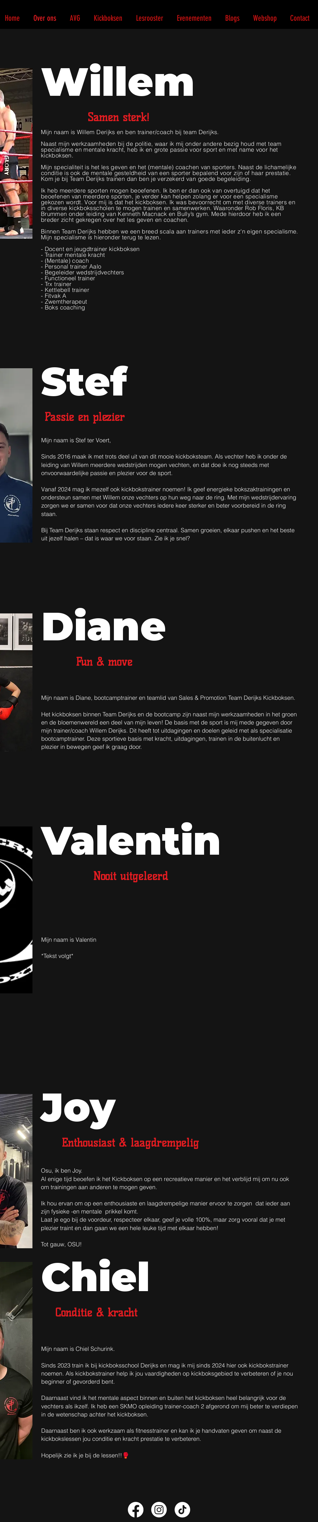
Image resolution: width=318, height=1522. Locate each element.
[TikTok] (182, 1509)
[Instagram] (159, 1509)
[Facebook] (135, 1509)
